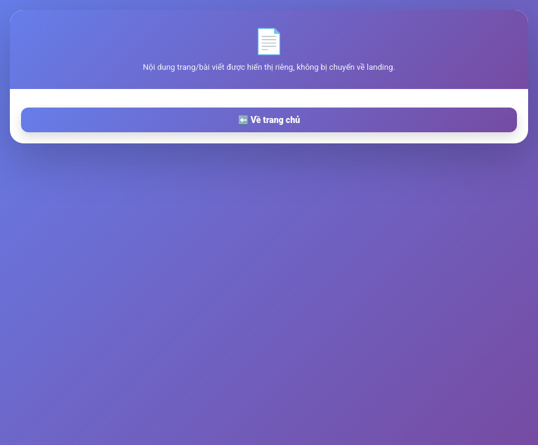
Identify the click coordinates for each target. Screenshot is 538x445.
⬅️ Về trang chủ (269, 120)
